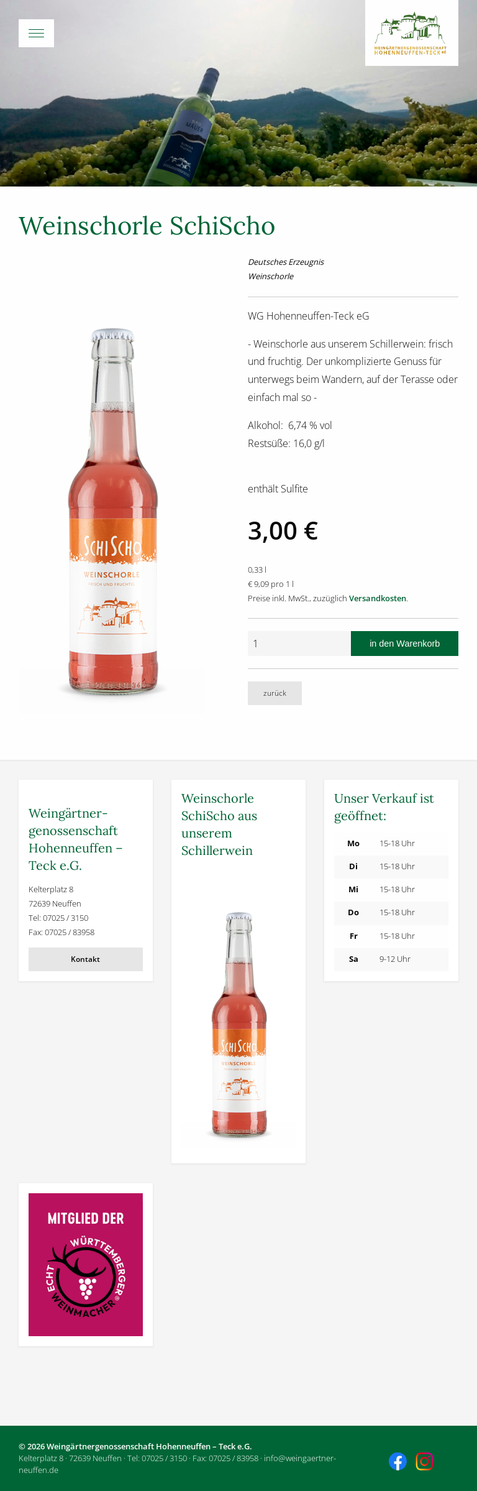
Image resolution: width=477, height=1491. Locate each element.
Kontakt (85, 959)
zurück (274, 693)
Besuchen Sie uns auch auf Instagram (426, 1463)
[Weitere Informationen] (238, 1010)
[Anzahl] (299, 643)
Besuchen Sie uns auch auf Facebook (399, 1463)
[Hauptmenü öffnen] (238, 33)
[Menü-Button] (36, 33)
